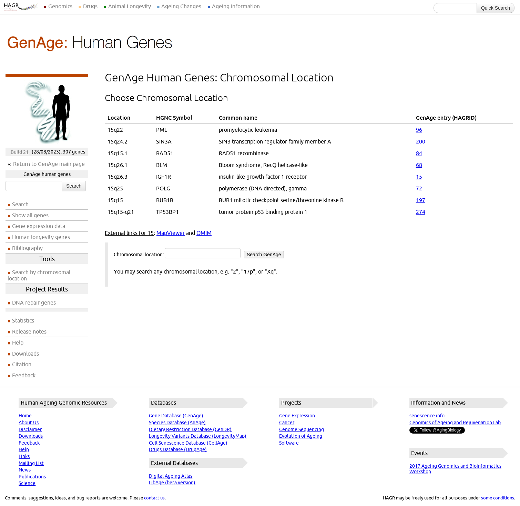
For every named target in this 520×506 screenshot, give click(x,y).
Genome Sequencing (301, 429)
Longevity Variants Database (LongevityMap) (197, 436)
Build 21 (20, 152)
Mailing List (31, 463)
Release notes (29, 331)
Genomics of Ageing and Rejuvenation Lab (455, 422)
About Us (29, 422)
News (25, 470)
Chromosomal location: (199, 253)
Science (27, 483)
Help (17, 342)
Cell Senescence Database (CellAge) (188, 443)
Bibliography (27, 248)
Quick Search (495, 8)
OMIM (204, 233)
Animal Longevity (129, 6)
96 (419, 130)
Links (24, 456)
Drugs (90, 6)
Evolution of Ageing (300, 436)
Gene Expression (297, 415)
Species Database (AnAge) (177, 422)
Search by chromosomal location (39, 275)
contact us (154, 497)
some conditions (497, 497)
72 (419, 188)
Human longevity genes (41, 237)
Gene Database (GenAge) (176, 415)
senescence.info (427, 415)
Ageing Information (236, 6)
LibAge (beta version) (172, 482)
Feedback (23, 375)
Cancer (286, 422)
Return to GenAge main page (49, 164)
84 (419, 153)
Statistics (23, 320)
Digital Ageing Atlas (170, 476)
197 (420, 200)
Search (73, 186)
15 (419, 176)
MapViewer (170, 233)
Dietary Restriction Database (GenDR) (190, 429)
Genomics (60, 6)
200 (420, 141)
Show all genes (30, 215)
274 (420, 212)
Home (25, 415)
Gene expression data (38, 226)
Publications (32, 476)
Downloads (25, 353)
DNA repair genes (34, 302)
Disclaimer (30, 429)
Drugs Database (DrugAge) (178, 449)
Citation (21, 364)
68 (419, 165)
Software (289, 443)
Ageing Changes (181, 6)
